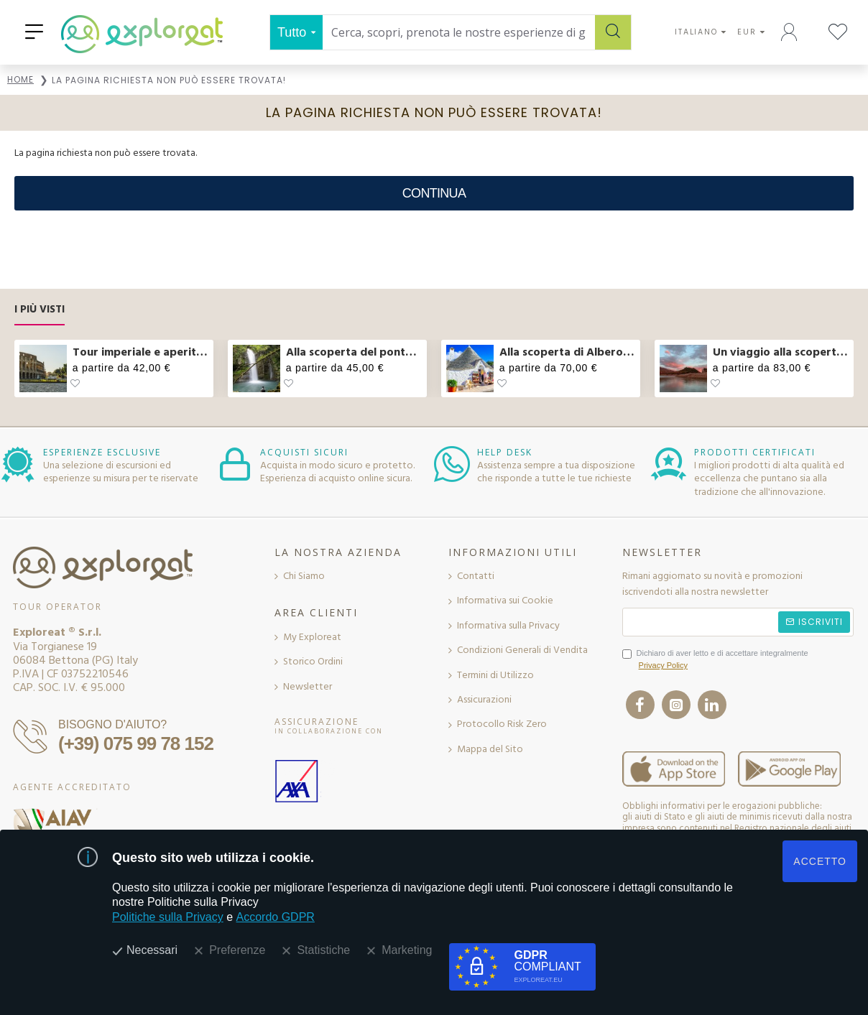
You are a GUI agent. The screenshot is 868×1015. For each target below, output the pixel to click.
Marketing (407, 950)
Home (20, 79)
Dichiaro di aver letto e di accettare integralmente (715, 660)
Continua (434, 193)
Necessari (151, 950)
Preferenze (237, 950)
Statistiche (323, 950)
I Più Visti (39, 310)
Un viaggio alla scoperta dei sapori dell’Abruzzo (781, 352)
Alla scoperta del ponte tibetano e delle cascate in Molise (354, 352)
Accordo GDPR (275, 917)
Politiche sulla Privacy (167, 917)
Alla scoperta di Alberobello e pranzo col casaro (567, 352)
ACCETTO (819, 861)
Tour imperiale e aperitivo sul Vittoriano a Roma (140, 352)
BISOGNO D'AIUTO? (112, 724)
